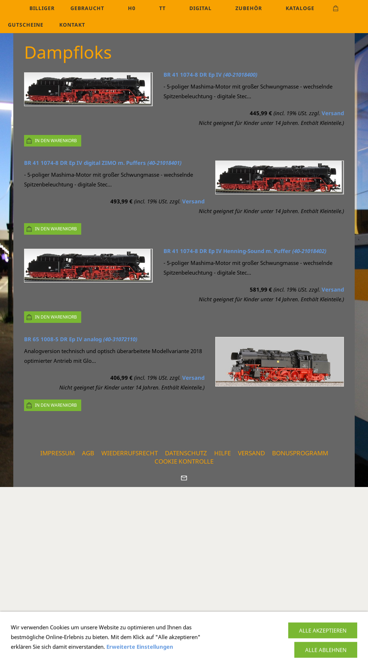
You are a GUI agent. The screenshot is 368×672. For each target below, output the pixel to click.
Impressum (57, 453)
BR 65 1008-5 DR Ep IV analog (80, 339)
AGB (88, 453)
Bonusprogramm (300, 453)
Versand (333, 113)
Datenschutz (186, 453)
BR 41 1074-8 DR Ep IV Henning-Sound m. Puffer (245, 250)
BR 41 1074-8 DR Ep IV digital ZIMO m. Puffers (102, 162)
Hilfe (222, 453)
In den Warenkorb (56, 140)
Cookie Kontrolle (184, 461)
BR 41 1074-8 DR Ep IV (210, 74)
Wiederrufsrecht (129, 453)
